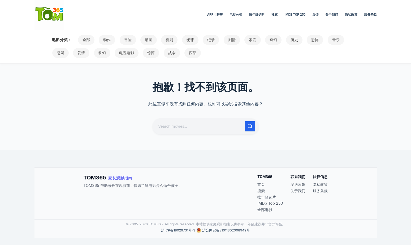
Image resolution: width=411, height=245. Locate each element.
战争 (146, 53)
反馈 (315, 14)
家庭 (242, 40)
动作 (105, 40)
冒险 (125, 40)
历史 (282, 40)
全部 (85, 40)
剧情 (223, 40)
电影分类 (236, 14)
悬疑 (341, 40)
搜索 (274, 14)
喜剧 (164, 40)
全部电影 (264, 209)
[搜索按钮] (250, 126)
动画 (144, 40)
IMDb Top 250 (294, 14)
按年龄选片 (257, 14)
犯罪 (184, 40)
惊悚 (126, 53)
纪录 (203, 40)
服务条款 (370, 14)
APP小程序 (215, 14)
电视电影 (103, 53)
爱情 (60, 53)
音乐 (321, 40)
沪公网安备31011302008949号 (226, 230)
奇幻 (262, 40)
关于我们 (331, 14)
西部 (165, 53)
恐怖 (301, 40)
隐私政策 (351, 14)
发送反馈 (298, 184)
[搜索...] (199, 126)
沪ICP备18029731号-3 (178, 230)
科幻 (79, 53)
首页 (261, 184)
